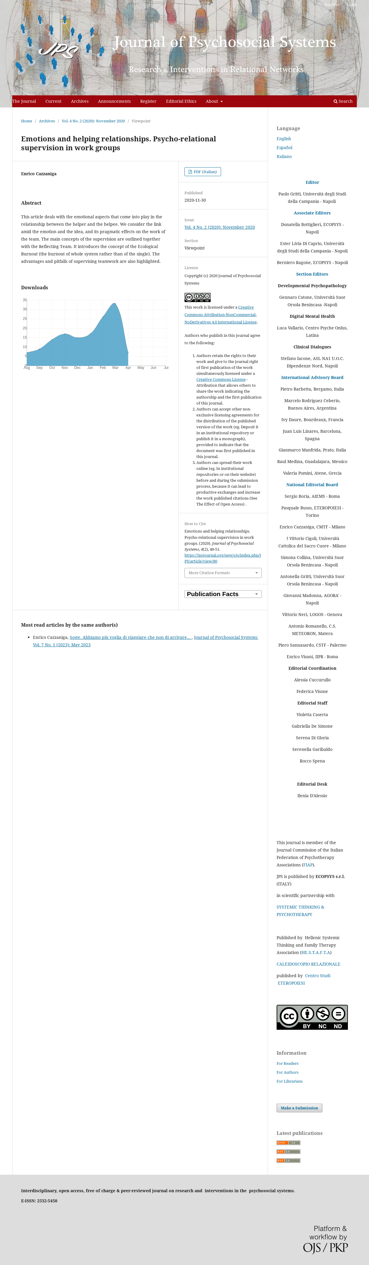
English (284, 138)
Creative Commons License (221, 379)
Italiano (284, 156)
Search (343, 101)
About (212, 101)
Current (53, 101)
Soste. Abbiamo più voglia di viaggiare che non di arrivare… (131, 637)
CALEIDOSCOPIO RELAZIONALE (308, 964)
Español (284, 147)
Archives (80, 101)
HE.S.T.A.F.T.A (316, 952)
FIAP (308, 865)
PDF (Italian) (205, 171)
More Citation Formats (209, 572)
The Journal (24, 101)
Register (148, 101)
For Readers (288, 1063)
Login (351, 4)
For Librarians (290, 1081)
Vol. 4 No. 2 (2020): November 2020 (93, 121)
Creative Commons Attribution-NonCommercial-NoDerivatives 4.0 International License (220, 314)
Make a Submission (299, 1108)
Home (26, 121)
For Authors (288, 1072)
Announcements (114, 101)
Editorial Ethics (181, 101)
